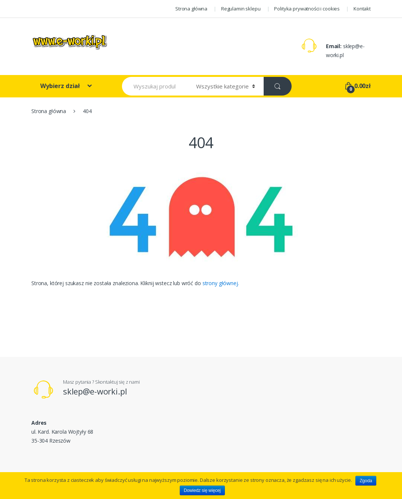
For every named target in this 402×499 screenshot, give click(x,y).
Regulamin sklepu (241, 8)
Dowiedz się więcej (202, 490)
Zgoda (365, 480)
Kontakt (362, 8)
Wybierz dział (60, 86)
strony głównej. (220, 283)
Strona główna (191, 8)
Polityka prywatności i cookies (307, 8)
